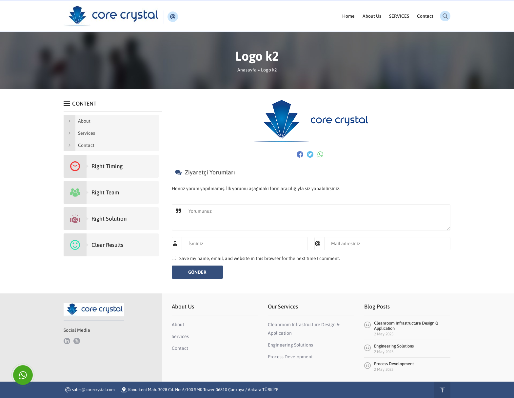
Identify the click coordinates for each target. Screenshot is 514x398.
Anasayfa (247, 69)
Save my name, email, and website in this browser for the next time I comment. (259, 258)
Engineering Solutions (394, 346)
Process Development (394, 363)
